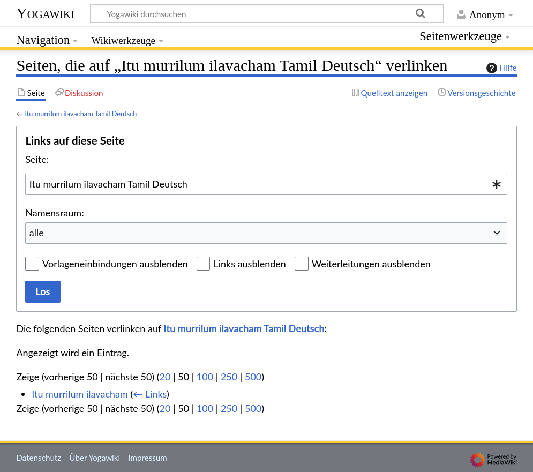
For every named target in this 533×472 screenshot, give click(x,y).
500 (253, 377)
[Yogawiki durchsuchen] (267, 13)
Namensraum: (54, 213)
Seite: (37, 159)
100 (205, 377)
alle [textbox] (36, 232)
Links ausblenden (249, 263)
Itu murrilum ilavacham (80, 394)
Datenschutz (38, 457)
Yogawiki (45, 13)
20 (165, 377)
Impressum (147, 457)
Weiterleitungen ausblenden (371, 263)
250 (229, 377)
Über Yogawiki (94, 457)
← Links (150, 394)
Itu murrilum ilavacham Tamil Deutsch (81, 113)
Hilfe (500, 68)
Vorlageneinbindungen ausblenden (115, 263)
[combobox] (266, 184)
